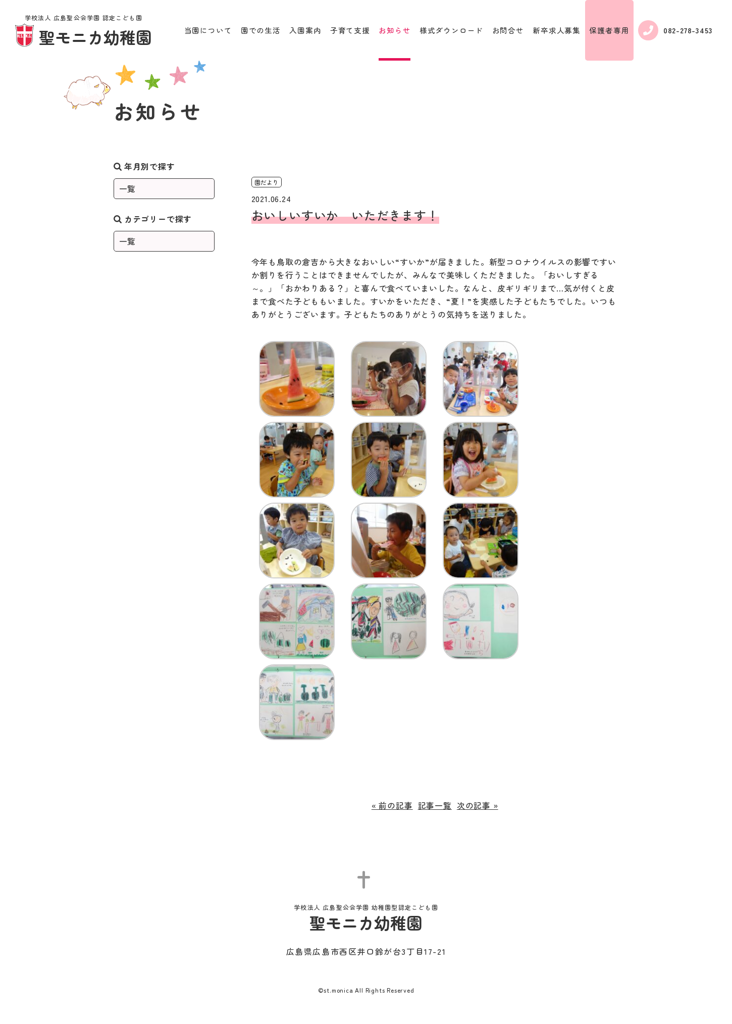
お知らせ (394, 30)
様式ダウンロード (451, 30)
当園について (208, 30)
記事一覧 (435, 805)
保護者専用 (609, 30)
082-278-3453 (675, 30)
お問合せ (508, 30)
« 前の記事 (392, 805)
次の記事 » (477, 805)
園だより (266, 182)
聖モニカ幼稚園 (83, 31)
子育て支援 (350, 30)
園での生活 (261, 30)
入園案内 (305, 30)
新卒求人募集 (557, 30)
